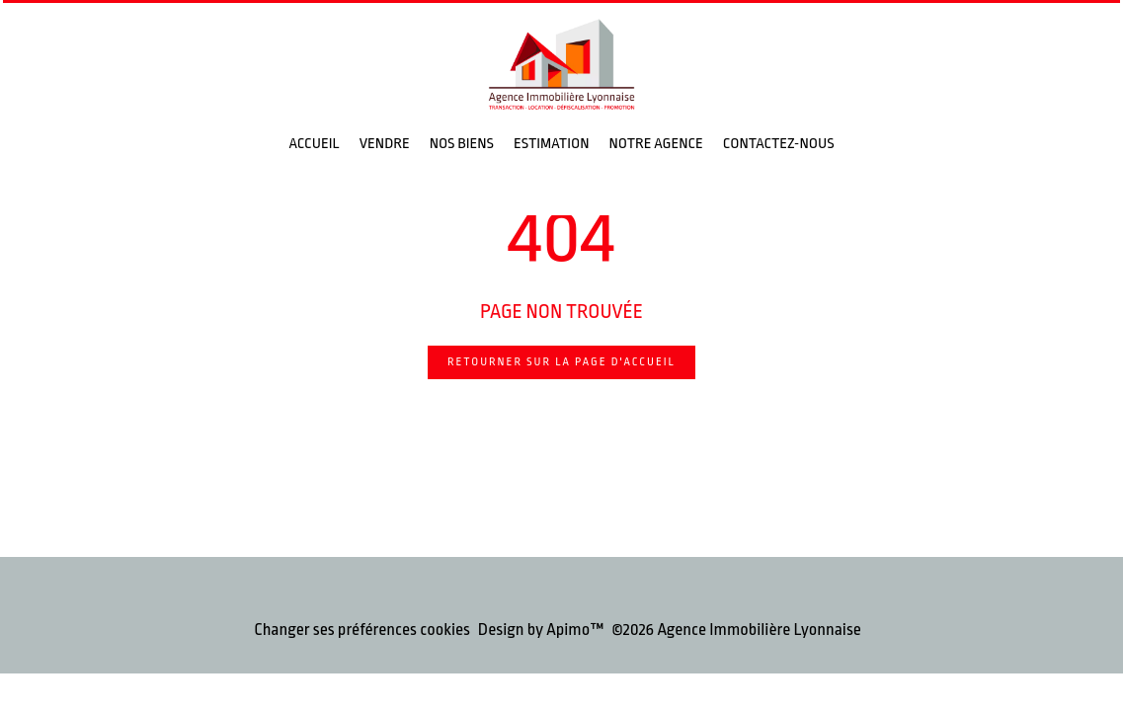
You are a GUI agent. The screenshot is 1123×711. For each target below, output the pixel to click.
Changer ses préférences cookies (362, 629)
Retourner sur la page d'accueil (561, 362)
